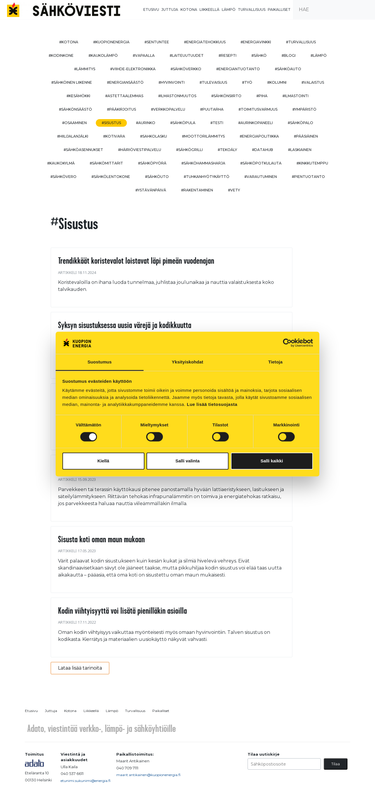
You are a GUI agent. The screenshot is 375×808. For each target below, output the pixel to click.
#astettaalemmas (124, 96)
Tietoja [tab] (275, 362)
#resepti (227, 55)
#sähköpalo (300, 123)
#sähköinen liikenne (71, 82)
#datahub (262, 149)
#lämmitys (84, 69)
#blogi (289, 55)
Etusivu (151, 9)
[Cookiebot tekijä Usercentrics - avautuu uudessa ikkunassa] (287, 342)
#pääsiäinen (306, 136)
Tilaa (335, 763)
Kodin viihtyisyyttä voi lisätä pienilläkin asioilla (122, 610)
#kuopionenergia (111, 42)
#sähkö (259, 55)
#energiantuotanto (238, 69)
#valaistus (312, 82)
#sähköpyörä (152, 163)
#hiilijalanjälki (72, 136)
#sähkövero (63, 176)
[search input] (334, 9)
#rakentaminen (197, 190)
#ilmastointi (295, 96)
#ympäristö (304, 109)
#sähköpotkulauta (261, 163)
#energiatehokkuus (205, 42)
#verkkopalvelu (168, 109)
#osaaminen (74, 123)
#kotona (68, 42)
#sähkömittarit (106, 163)
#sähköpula (182, 123)
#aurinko (145, 123)
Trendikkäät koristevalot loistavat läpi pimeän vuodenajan (136, 260)
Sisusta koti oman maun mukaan (101, 539)
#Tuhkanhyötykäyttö (206, 176)
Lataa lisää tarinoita (80, 668)
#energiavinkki (256, 42)
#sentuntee (156, 42)
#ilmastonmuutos (177, 96)
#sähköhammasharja (203, 163)
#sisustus (111, 123)
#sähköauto (288, 69)
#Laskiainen (299, 149)
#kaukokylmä (61, 163)
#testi (216, 123)
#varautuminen (260, 176)
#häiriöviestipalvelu (139, 149)
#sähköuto (157, 176)
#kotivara (114, 136)
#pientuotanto (308, 176)
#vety (234, 190)
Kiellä (103, 461)
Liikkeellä (209, 9)
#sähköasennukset (83, 149)
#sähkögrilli (189, 149)
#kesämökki (78, 96)
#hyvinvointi (171, 82)
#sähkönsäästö (75, 109)
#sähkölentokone (110, 176)
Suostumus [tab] (100, 362)
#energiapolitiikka (259, 136)
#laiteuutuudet (187, 55)
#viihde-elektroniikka (133, 69)
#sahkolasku (153, 136)
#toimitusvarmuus (257, 109)
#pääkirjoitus (121, 109)
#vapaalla (144, 55)
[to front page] (63, 9)
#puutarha (212, 109)
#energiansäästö (125, 82)
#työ (247, 82)
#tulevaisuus (213, 82)
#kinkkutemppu (312, 163)
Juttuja (169, 9)
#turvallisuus (301, 42)
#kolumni (277, 82)
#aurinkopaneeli (255, 123)
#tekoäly (227, 149)
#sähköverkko (186, 69)
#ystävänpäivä (150, 190)
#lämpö (319, 55)
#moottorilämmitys (203, 136)
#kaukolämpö (103, 55)
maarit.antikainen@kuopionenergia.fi (148, 775)
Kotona (188, 9)
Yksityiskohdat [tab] (187, 362)
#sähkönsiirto (226, 96)
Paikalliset (279, 9)
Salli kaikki (271, 461)
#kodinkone (61, 55)
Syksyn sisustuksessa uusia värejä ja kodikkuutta (124, 325)
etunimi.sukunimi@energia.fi (85, 780)
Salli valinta (187, 461)
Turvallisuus (251, 9)
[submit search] (368, 9)
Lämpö (229, 9)
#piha (261, 96)
